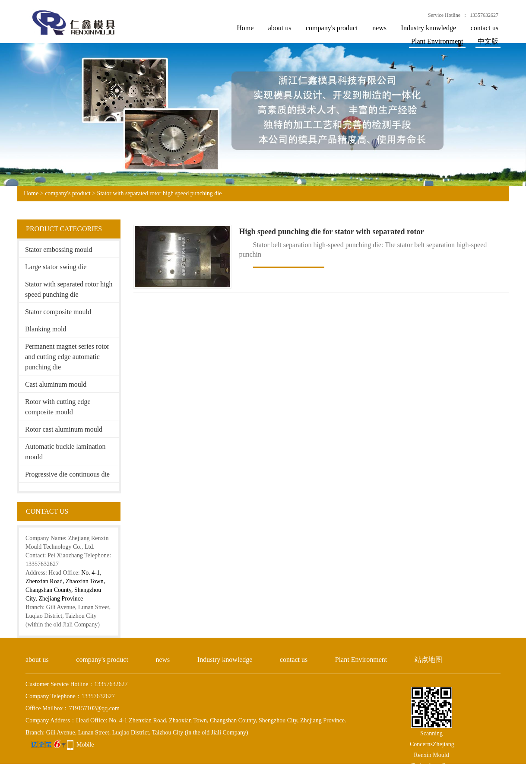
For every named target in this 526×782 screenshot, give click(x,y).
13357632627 (484, 15)
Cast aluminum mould (55, 384)
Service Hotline (444, 15)
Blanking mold (46, 329)
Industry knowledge (428, 28)
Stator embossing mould (58, 249)
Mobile (85, 744)
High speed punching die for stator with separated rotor (331, 231)
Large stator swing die (55, 266)
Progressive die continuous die (67, 474)
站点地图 (428, 659)
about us (280, 28)
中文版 (488, 41)
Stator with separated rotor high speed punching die (159, 193)
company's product (332, 28)
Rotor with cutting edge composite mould (58, 407)
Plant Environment (437, 41)
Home (245, 28)
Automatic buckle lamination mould (65, 452)
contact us (484, 28)
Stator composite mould (58, 311)
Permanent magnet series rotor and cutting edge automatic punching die (67, 357)
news (379, 28)
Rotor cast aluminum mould (63, 429)
